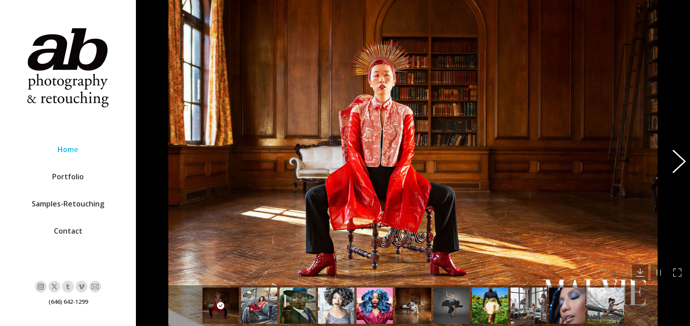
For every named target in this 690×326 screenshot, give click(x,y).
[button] (674, 163)
